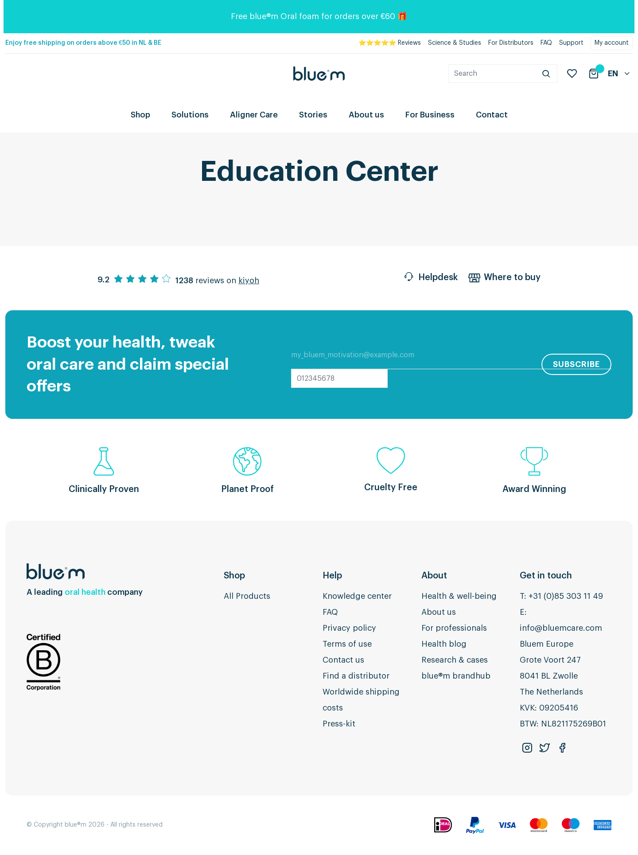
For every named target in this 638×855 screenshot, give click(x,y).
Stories (313, 115)
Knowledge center (357, 596)
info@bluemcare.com (561, 628)
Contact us (343, 660)
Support (571, 43)
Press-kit (339, 724)
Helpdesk (430, 278)
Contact (492, 115)
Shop (140, 115)
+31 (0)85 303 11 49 (566, 596)
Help (332, 575)
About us (366, 115)
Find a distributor (356, 676)
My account (612, 43)
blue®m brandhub (455, 676)
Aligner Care (254, 115)
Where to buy (504, 278)
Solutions (190, 115)
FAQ (546, 43)
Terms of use (347, 644)
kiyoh (248, 281)
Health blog (444, 644)
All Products (247, 596)
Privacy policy (349, 628)
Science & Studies (454, 43)
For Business (430, 115)
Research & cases (454, 660)
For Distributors (510, 43)
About (434, 575)
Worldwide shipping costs (361, 700)
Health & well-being (459, 596)
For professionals (454, 628)
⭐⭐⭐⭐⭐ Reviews (389, 43)
